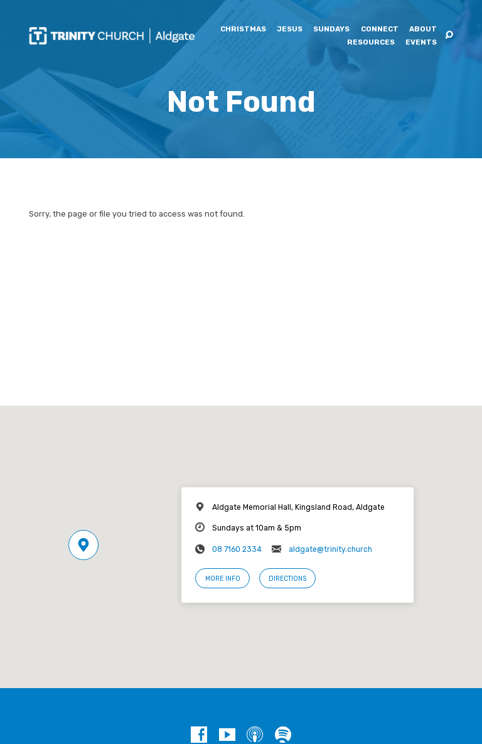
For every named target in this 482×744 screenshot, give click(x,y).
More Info (222, 578)
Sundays (331, 29)
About (423, 29)
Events (421, 42)
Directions (287, 578)
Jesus (290, 29)
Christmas (243, 29)
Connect (380, 29)
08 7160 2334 (237, 549)
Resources (371, 42)
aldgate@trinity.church (330, 549)
